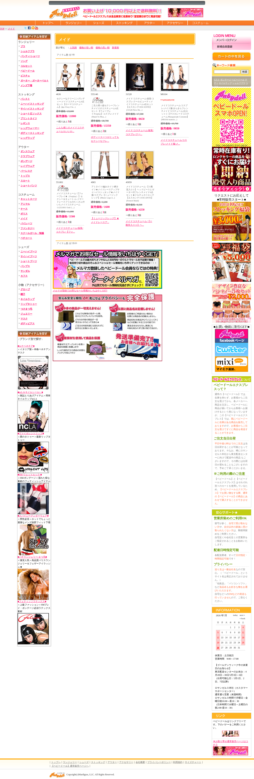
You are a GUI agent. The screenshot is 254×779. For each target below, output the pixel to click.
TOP (2, 28)
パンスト (25, 99)
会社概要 (140, 762)
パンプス (25, 266)
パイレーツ (26, 223)
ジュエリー (26, 313)
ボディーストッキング (32, 133)
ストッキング (124, 22)
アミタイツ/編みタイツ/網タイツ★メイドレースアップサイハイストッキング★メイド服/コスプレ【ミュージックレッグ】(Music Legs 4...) (105, 192)
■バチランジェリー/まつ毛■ (32, 557)
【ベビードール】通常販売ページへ (70, 766)
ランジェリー (73, 22)
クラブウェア (28, 156)
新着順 (115, 47)
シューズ (98, 22)
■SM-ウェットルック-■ (30, 474)
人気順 (73, 47)
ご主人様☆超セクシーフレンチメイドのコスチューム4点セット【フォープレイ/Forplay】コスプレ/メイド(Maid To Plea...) (105, 111)
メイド (11, 28)
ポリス (24, 213)
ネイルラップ (28, 299)
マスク (24, 318)
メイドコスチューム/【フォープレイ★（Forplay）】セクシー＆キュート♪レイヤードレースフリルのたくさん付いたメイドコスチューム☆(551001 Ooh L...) (71, 200)
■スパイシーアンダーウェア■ (33, 515)
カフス (24, 276)
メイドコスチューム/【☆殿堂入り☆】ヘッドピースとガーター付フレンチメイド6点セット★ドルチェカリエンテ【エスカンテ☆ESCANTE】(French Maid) (140, 193)
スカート (25, 180)
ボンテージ (225, 79)
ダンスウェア (28, 151)
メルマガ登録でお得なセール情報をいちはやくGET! (107, 289)
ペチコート (26, 238)
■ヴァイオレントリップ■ (31, 433)
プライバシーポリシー (159, 762)
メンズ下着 (26, 85)
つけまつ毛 (26, 309)
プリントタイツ (29, 118)
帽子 (23, 294)
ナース (24, 208)
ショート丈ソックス (31, 113)
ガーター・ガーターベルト (35, 80)
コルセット (26, 66)
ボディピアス (28, 323)
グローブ (25, 289)
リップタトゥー (29, 304)
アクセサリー (175, 22)
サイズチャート (193, 762)
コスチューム (200, 22)
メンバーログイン (231, 40)
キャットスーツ (29, 199)
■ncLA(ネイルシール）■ (30, 392)
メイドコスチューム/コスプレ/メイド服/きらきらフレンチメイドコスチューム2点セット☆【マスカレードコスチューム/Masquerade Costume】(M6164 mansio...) (175, 112)
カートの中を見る (231, 56)
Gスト (217, 79)
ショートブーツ (29, 261)
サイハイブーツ (29, 256)
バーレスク (26, 171)
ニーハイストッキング (32, 103)
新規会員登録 (231, 47)
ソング (24, 61)
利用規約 (177, 762)
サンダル (25, 271)
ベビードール (28, 70)
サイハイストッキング (32, 108)
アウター (149, 22)
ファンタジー (28, 228)
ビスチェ (25, 75)
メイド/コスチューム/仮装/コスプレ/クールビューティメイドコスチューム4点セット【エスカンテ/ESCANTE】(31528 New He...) (140, 104)
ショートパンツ (29, 185)
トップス (25, 175)
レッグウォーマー (30, 128)
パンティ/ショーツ (30, 56)
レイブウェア (28, 166)
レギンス (25, 123)
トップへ (56, 762)
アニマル (25, 204)
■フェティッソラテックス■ (32, 601)
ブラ (23, 46)
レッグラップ (28, 138)
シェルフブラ (28, 51)
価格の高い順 (103, 47)
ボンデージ (26, 161)
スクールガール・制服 (32, 233)
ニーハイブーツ (29, 251)
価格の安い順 (86, 47)
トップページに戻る (48, 22)
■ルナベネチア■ (26, 346)
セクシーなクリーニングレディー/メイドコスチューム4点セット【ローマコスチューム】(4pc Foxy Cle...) (71, 102)
